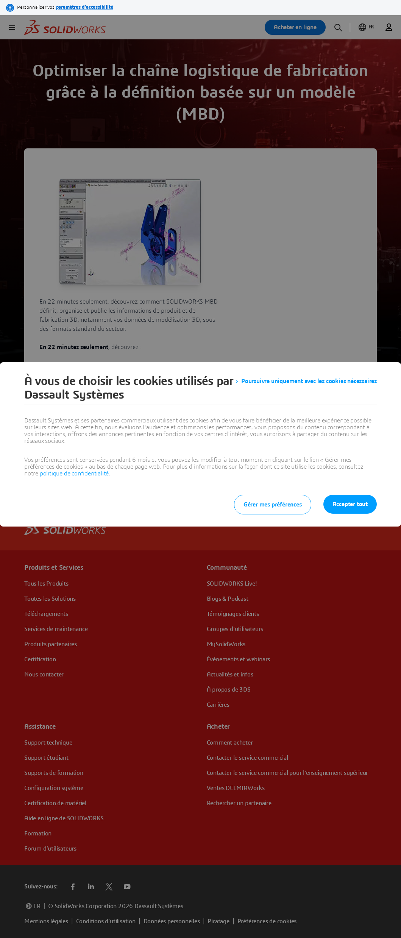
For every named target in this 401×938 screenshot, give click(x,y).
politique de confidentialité (74, 474)
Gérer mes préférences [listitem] (272, 505)
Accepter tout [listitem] (350, 504)
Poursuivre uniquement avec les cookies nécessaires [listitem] (309, 381)
